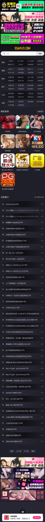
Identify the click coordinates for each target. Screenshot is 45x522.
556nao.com (22, 48)
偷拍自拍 (21, 77)
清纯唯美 (21, 89)
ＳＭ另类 (40, 72)
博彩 (3, 62)
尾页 (33, 451)
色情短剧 (21, 105)
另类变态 (40, 81)
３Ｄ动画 (40, 69)
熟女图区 (30, 89)
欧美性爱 (40, 77)
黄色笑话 (30, 97)
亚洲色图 (21, 85)
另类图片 (40, 89)
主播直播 (30, 72)
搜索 (40, 53)
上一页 (19, 451)
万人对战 (30, 61)
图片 (3, 87)
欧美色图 (30, 85)
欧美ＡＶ (30, 69)
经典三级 (21, 81)
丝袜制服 (21, 72)
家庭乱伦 (21, 93)
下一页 (26, 451)
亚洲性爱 (11, 77)
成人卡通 (30, 77)
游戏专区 (40, 61)
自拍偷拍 (21, 69)
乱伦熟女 (30, 81)
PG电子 (11, 61)
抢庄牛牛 (40, 64)
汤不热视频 (40, 101)
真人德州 (21, 61)
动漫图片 (40, 85)
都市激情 (11, 93)
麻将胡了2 (11, 64)
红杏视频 (11, 105)
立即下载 (37, 517)
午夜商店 (21, 101)
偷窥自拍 (11, 85)
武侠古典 (40, 93)
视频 (3, 70)
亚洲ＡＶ (11, 69)
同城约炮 (11, 101)
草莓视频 (30, 101)
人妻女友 (30, 93)
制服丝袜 (11, 81)
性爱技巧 (40, 97)
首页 (12, 451)
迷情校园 (11, 97)
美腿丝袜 (11, 89)
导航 (3, 103)
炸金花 (21, 64)
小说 (3, 95)
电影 (3, 79)
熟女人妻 (11, 72)
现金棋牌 (30, 64)
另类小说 (21, 97)
